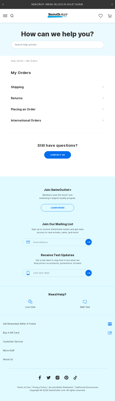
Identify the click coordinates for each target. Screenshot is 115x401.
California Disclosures (86, 387)
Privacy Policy (40, 387)
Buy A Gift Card (57, 332)
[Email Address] (57, 242)
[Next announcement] (112, 4)
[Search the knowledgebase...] (57, 44)
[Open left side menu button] (5, 16)
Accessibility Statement (61, 387)
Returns (17, 98)
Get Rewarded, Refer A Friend (57, 323)
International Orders (26, 120)
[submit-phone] (88, 273)
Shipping (17, 87)
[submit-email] (88, 242)
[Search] (12, 15)
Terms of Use (24, 387)
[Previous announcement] (3, 4)
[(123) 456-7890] (57, 273)
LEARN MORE (58, 207)
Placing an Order (23, 109)
